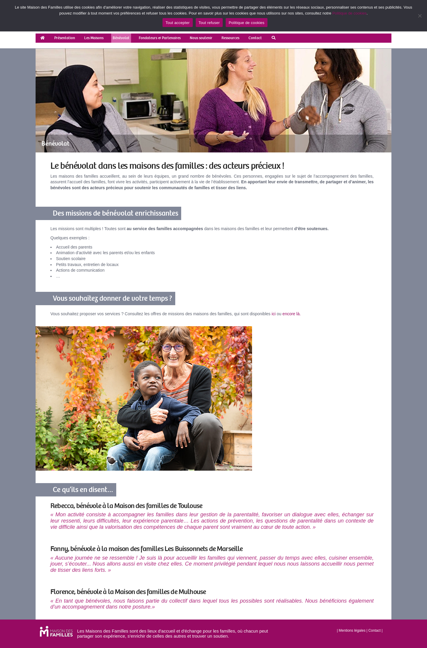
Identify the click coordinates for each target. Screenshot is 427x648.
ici (273, 313)
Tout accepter (177, 22)
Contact (374, 630)
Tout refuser (209, 22)
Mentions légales (352, 630)
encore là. (292, 313)
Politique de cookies (349, 13)
